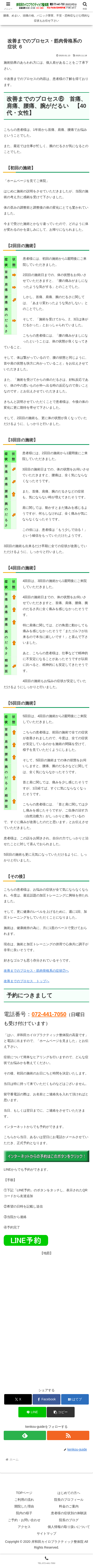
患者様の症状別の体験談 (69, 1513)
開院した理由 (24, 1506)
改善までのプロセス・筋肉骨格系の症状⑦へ (36, 970)
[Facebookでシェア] (46, 1399)
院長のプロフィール (68, 1499)
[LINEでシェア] (32, 1412)
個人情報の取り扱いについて (69, 1527)
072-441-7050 (49, 1014)
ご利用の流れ (24, 1499)
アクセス (24, 1527)
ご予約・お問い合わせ (24, 1520)
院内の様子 (24, 1513)
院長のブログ (69, 1520)
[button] (61, 1412)
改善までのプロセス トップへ (26, 981)
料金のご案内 (69, 1506)
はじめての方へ (68, 1493)
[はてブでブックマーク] (75, 1399)
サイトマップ (46, 1533)
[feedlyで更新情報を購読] (25, 1435)
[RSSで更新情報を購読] (68, 1435)
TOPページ (24, 1493)
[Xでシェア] (18, 1399)
